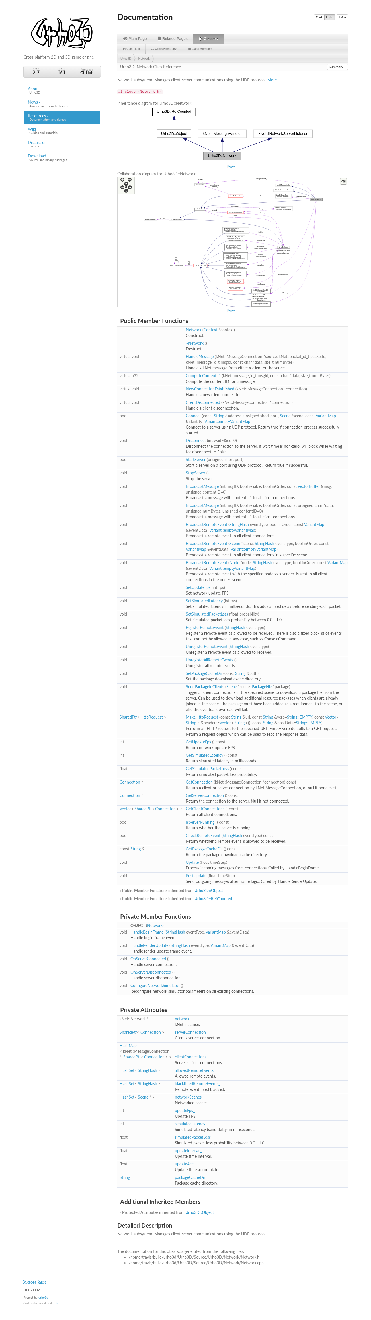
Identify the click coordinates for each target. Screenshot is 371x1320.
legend (232, 166)
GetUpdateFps (198, 741)
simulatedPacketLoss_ (193, 1137)
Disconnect (196, 440)
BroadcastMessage (202, 486)
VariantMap (326, 415)
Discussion (62, 144)
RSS (42, 1282)
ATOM (29, 1282)
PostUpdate (196, 875)
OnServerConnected (148, 958)
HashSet (127, 1070)
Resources (62, 117)
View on (86, 71)
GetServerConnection (205, 795)
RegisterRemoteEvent (205, 627)
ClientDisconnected (203, 402)
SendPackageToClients (205, 686)
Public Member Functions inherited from (171, 890)
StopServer (195, 472)
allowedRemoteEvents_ (195, 1070)
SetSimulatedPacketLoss (207, 614)
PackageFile (262, 686)
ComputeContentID (203, 375)
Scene (285, 415)
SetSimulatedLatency (204, 600)
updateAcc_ (185, 1163)
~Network (195, 343)
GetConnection (199, 782)
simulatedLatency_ (191, 1123)
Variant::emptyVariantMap (227, 421)
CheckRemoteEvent (203, 835)
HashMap (128, 1045)
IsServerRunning (200, 822)
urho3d (43, 1297)
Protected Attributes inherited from (166, 1212)
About (62, 90)
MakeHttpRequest (202, 717)
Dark (319, 17)
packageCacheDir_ (191, 1177)
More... (273, 79)
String (219, 415)
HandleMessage (200, 356)
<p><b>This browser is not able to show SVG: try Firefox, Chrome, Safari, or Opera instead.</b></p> (232, 134)
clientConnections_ (191, 1056)
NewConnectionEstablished (210, 388)
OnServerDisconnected (150, 972)
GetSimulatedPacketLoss (207, 768)
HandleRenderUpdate (149, 945)
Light (329, 17)
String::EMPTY (299, 717)
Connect (193, 415)
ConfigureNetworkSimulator (155, 985)
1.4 (342, 17)
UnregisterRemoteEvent (206, 646)
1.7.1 (36, 71)
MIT (58, 1303)
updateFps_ (185, 1110)
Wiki (62, 131)
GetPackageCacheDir (204, 848)
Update (192, 862)
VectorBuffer (309, 486)
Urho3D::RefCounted (213, 898)
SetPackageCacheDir (204, 673)
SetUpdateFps (198, 587)
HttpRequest (151, 717)
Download (62, 157)
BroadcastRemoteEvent (206, 524)
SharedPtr (128, 717)
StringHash (239, 524)
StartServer (196, 459)
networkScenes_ (189, 1097)
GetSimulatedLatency (204, 755)
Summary (337, 67)
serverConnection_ (191, 1032)
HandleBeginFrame (146, 932)
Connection (130, 782)
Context (211, 329)
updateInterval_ (188, 1150)
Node (234, 562)
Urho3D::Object (208, 890)
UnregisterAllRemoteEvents (209, 659)
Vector (330, 717)
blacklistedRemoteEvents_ (197, 1083)
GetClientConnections (205, 808)
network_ (183, 1018)
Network (144, 58)
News (62, 104)
